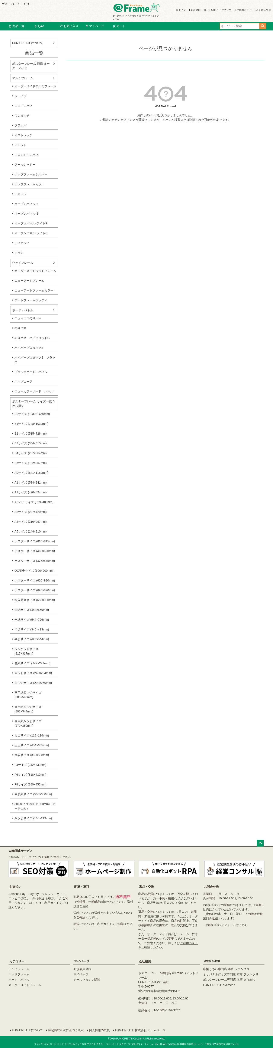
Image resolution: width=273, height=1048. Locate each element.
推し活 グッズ (57, 1044)
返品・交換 (146, 886)
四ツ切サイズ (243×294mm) (33, 673)
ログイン (181, 10)
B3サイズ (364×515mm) (31, 443)
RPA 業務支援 (218, 1044)
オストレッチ (23, 135)
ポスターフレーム (144, 1044)
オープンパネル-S (26, 213)
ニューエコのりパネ (28, 318)
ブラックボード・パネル (31, 371)
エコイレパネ (23, 106)
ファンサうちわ (41, 1044)
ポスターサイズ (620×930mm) (35, 580)
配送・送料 (81, 886)
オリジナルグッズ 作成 (75, 1044)
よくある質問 (263, 10)
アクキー (100, 1044)
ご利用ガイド (243, 10)
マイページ (94, 26)
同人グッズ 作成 (127, 1044)
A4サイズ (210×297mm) (31, 521)
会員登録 (195, 10)
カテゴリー (16, 961)
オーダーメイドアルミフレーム (35, 86)
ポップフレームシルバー (31, 174)
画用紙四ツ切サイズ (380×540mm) (28, 695)
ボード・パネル (22, 310)
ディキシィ (22, 243)
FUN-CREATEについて (218, 10)
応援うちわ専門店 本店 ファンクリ (226, 969)
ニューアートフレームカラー (34, 290)
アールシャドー (25, 164)
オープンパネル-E (26, 203)
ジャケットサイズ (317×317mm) (26, 651)
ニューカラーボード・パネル (34, 391)
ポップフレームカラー (29, 184)
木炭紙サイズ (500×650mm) (33, 794)
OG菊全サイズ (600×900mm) (34, 570)
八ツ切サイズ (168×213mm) (33, 818)
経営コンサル (232, 1044)
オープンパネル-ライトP (31, 223)
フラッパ (20, 125)
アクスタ (91, 1044)
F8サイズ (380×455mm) (30, 784)
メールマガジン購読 (86, 979)
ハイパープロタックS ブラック (35, 360)
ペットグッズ (112, 1044)
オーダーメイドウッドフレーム (35, 271)
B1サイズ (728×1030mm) (31, 423)
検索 (262, 26)
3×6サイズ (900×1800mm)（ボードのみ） (35, 806)
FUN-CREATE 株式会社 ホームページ (140, 1030)
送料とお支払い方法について (113, 912)
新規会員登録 (82, 969)
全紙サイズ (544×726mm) (32, 619)
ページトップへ (260, 843)
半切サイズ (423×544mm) (32, 639)
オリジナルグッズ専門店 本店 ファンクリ (230, 974)
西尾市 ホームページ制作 (199, 1044)
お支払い (15, 886)
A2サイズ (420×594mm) (31, 492)
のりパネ (20, 328)
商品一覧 (16, 26)
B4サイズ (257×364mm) (31, 453)
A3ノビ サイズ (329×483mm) (34, 502)
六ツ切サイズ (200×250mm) (33, 683)
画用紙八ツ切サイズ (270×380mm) (28, 723)
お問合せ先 (211, 886)
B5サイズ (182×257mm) (31, 463)
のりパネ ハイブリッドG (32, 338)
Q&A (39, 26)
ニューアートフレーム (29, 280)
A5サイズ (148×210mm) (31, 531)
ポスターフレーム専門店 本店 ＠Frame (229, 979)
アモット (20, 145)
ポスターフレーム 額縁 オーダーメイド (31, 66)
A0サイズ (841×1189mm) (31, 472)
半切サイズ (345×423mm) (32, 629)
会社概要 (145, 961)
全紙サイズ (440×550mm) (32, 610)
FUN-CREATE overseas (219, 985)
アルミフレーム (22, 78)
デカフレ (20, 194)
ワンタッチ (22, 115)
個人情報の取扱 (99, 1030)
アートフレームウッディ (31, 300)
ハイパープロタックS (29, 347)
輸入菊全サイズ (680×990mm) (35, 600)
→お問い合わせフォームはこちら (225, 925)
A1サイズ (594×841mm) (31, 482)
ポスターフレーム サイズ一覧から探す (32, 404)
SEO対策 (181, 1044)
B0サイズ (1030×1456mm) (32, 414)
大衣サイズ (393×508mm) (32, 755)
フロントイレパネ (26, 154)
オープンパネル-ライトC (31, 233)
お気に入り (69, 26)
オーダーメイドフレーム (25, 985)
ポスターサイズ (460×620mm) (35, 551)
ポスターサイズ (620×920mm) (35, 590)
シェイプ (20, 96)
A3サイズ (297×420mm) (31, 512)
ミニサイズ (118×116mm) (32, 735)
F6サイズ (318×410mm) (30, 774)
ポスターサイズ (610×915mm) (35, 541)
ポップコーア (23, 381)
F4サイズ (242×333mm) (30, 765)
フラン (19, 252)
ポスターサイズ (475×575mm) (35, 561)
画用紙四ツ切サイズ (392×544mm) (28, 709)
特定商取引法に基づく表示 (66, 1030)
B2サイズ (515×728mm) (31, 433)
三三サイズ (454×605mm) (32, 745)
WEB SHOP (212, 961)
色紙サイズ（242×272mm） (33, 663)
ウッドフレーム (22, 262)
